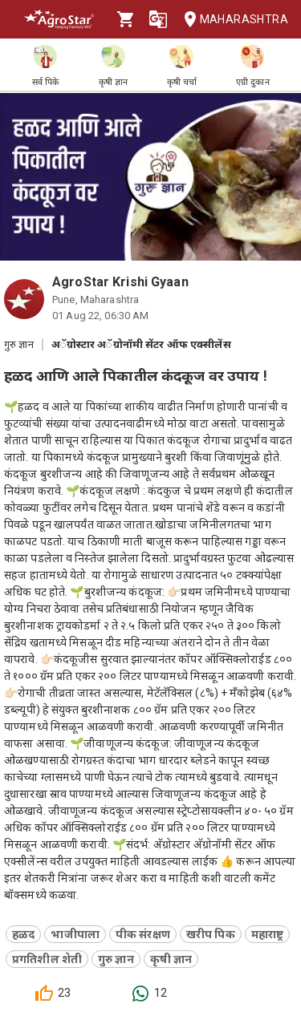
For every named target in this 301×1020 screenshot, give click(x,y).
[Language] (158, 19)
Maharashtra (231, 19)
